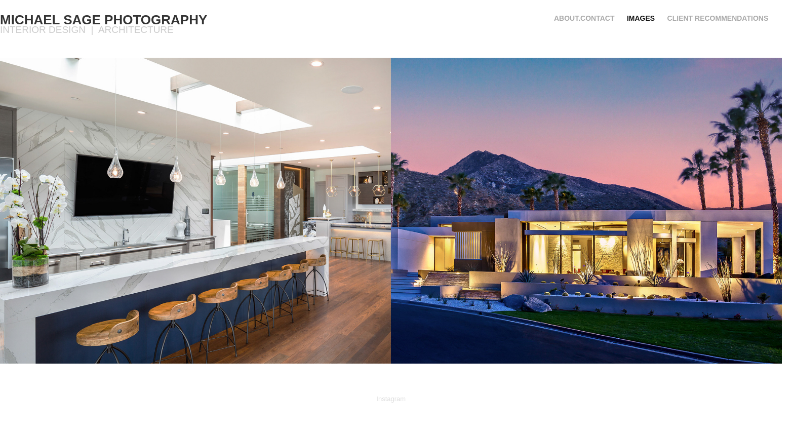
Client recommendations (718, 18)
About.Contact (584, 18)
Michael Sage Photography (103, 19)
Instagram (391, 399)
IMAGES (641, 18)
